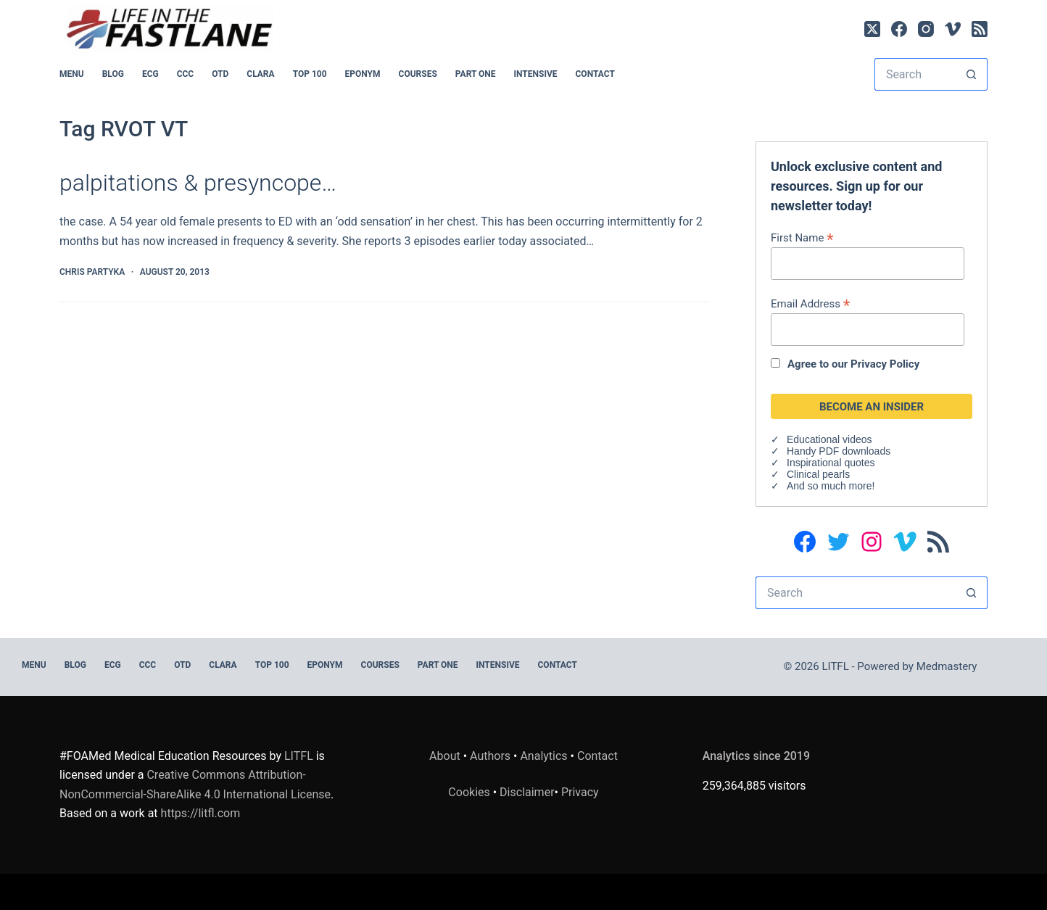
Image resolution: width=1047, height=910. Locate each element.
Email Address (810, 303)
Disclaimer (527, 792)
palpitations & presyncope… (197, 183)
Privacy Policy (885, 364)
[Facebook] (899, 29)
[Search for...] (914, 74)
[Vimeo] (953, 29)
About (444, 756)
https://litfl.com (201, 813)
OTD (220, 74)
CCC (185, 74)
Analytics (543, 756)
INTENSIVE (536, 74)
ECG (150, 74)
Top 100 (310, 74)
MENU (71, 74)
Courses (418, 74)
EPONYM (363, 74)
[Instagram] (926, 29)
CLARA (260, 74)
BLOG (113, 74)
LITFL (298, 756)
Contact (595, 74)
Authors (490, 756)
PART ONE (475, 74)
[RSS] (980, 29)
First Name (802, 237)
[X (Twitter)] (872, 29)
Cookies (470, 792)
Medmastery (946, 666)
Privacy (580, 792)
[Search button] (971, 74)
